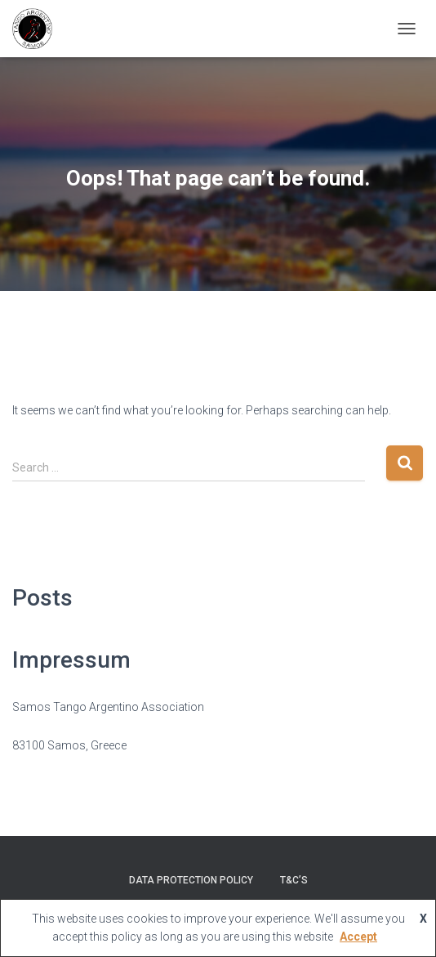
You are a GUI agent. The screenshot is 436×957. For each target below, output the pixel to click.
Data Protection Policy (191, 880)
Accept (358, 936)
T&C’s (294, 880)
